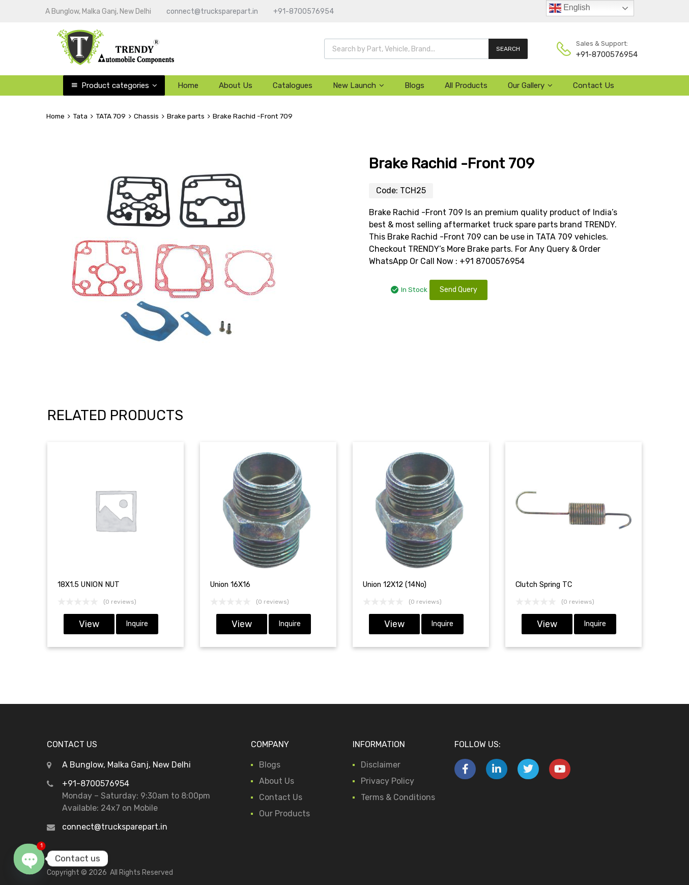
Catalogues (292, 85)
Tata (80, 116)
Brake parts (186, 116)
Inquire (137, 624)
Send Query (458, 289)
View (89, 624)
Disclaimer (380, 765)
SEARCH (508, 48)
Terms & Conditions (398, 797)
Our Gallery (530, 85)
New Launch (358, 85)
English (569, 8)
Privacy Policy (387, 781)
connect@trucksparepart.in (212, 11)
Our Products (284, 813)
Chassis (146, 116)
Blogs (414, 85)
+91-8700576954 (303, 11)
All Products (466, 85)
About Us (235, 85)
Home (188, 85)
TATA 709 (111, 116)
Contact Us (593, 85)
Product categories (119, 85)
